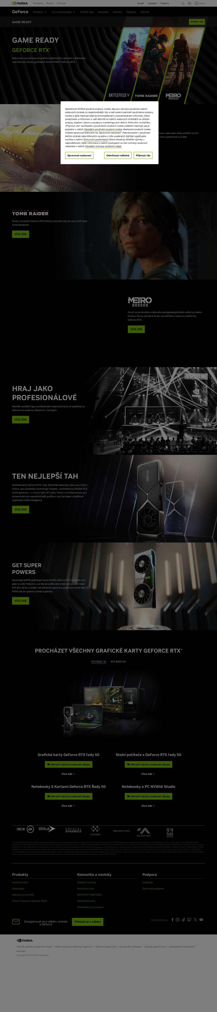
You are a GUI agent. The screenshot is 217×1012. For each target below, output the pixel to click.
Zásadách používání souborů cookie (103, 129)
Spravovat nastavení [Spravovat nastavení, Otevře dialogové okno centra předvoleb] (79, 155)
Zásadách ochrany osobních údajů (103, 146)
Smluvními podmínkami (96, 139)
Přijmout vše (143, 155)
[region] (110, 132)
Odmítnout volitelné (117, 155)
